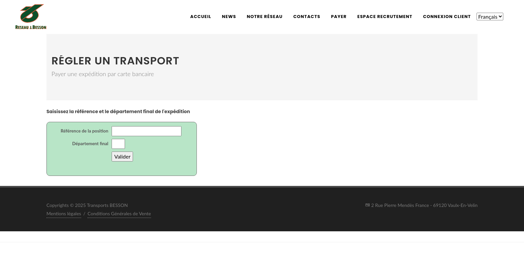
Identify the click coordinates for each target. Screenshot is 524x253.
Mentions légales (63, 213)
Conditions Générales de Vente (119, 213)
